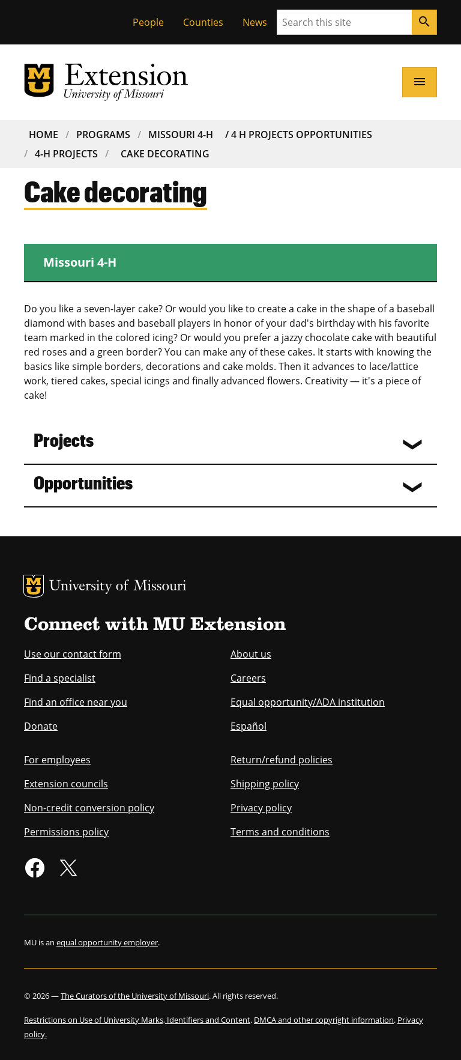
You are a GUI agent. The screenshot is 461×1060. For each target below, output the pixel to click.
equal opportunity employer (107, 942)
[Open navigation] (419, 82)
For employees (57, 759)
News (255, 22)
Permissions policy (66, 831)
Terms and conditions (280, 831)
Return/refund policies (281, 759)
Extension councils (66, 783)
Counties (203, 22)
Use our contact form (72, 654)
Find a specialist (59, 678)
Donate (41, 726)
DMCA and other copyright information (324, 1019)
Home (43, 134)
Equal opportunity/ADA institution (307, 702)
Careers (248, 678)
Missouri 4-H (180, 134)
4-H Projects (66, 153)
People (148, 22)
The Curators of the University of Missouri (135, 995)
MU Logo (33, 586)
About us (250, 654)
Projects (64, 439)
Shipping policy (264, 783)
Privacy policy (261, 807)
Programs (103, 134)
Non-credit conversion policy (89, 807)
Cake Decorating (165, 153)
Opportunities (83, 482)
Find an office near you (75, 702)
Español (248, 726)
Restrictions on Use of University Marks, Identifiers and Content (137, 1019)
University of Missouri (118, 587)
